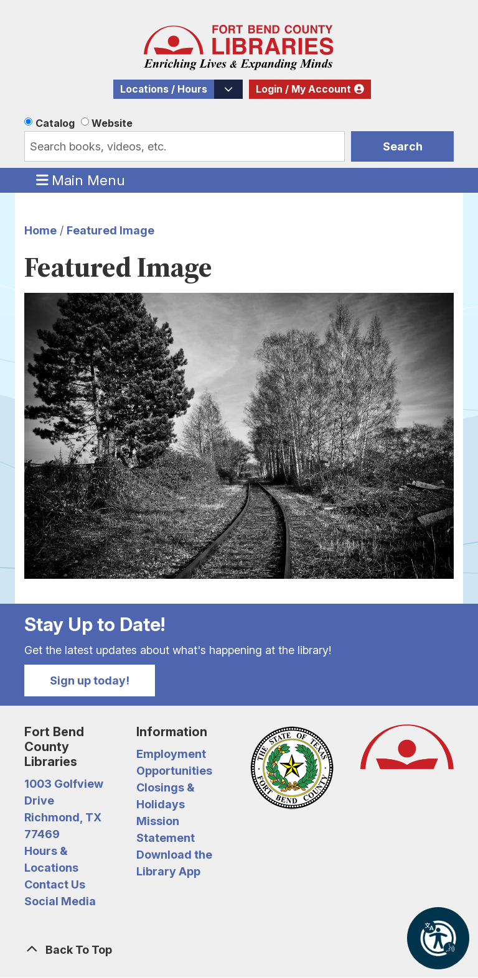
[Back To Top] (239, 950)
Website (112, 123)
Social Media (60, 901)
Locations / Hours (163, 89)
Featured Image (110, 230)
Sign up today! (89, 680)
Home (40, 230)
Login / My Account (303, 89)
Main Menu (81, 179)
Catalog (55, 123)
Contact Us (54, 884)
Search (403, 146)
